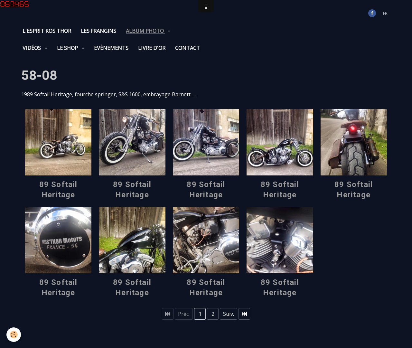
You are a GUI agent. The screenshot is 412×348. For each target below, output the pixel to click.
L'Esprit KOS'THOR (47, 30)
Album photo (145, 30)
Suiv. (228, 313)
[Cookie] (13, 334)
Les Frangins (98, 30)
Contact (187, 48)
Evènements (111, 48)
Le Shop (68, 48)
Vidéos (32, 48)
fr (385, 13)
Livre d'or (151, 48)
